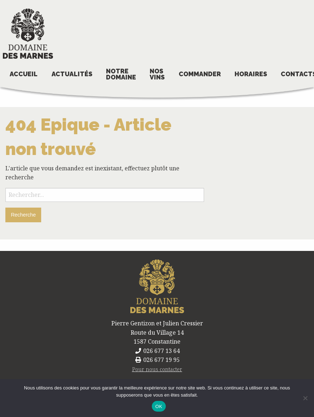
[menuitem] (23, 75)
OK (158, 406)
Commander (200, 74)
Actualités (72, 74)
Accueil (24, 74)
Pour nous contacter (157, 369)
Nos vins (157, 74)
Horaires (251, 74)
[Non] (305, 398)
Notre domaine (121, 74)
